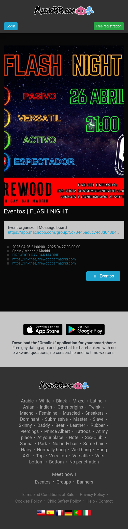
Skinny (25, 425)
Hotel (74, 437)
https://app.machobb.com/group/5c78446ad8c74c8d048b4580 (65, 232)
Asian (28, 407)
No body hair (65, 443)
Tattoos (83, 431)
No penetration (84, 461)
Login (10, 26)
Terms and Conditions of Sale (47, 494)
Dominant (29, 419)
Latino (96, 400)
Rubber (98, 425)
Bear (60, 425)
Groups (63, 482)
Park (42, 443)
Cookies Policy (28, 501)
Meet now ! (64, 474)
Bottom (56, 461)
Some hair (93, 443)
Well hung (81, 449)
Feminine (48, 413)
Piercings (29, 431)
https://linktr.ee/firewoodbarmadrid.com (44, 259)
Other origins (70, 407)
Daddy (43, 425)
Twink (94, 407)
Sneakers (94, 413)
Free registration (109, 26)
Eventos (103, 276)
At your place (50, 437)
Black (61, 400)
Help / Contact (100, 501)
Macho (27, 413)
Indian (46, 407)
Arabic (27, 400)
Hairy (26, 449)
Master (80, 419)
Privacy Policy (92, 494)
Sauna (26, 443)
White (45, 400)
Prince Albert (57, 431)
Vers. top (58, 455)
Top (40, 455)
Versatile (81, 455)
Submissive (56, 419)
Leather (77, 425)
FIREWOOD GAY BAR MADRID (36, 255)
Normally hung (51, 449)
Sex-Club (94, 437)
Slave (98, 419)
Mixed (78, 400)
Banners (85, 482)
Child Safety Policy (64, 501)
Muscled (71, 413)
